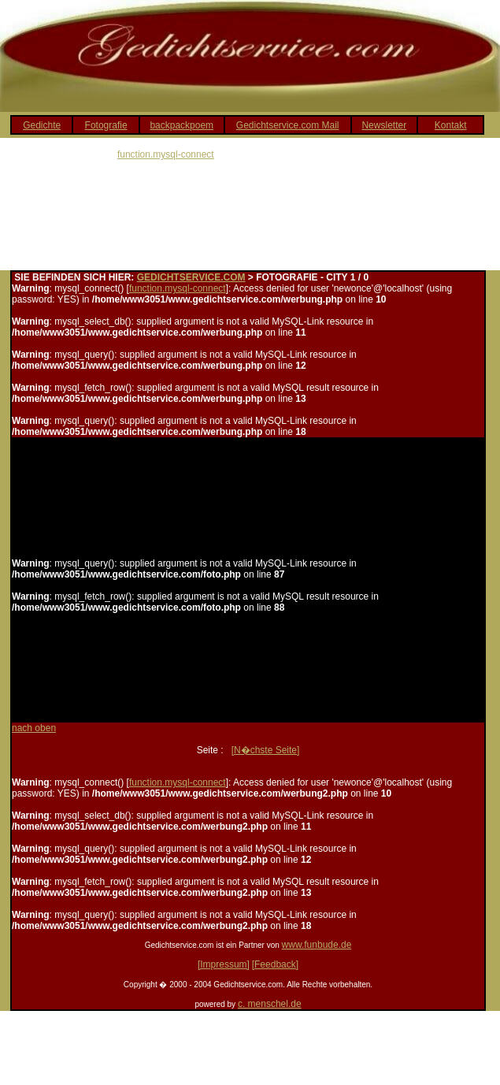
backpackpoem (181, 125)
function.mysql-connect (165, 154)
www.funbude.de (317, 944)
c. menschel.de (270, 1003)
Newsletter (383, 125)
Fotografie (106, 125)
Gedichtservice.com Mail (287, 125)
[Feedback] (275, 964)
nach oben (34, 728)
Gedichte (42, 125)
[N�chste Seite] (265, 750)
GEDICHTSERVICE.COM (191, 277)
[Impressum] (224, 964)
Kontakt (451, 125)
